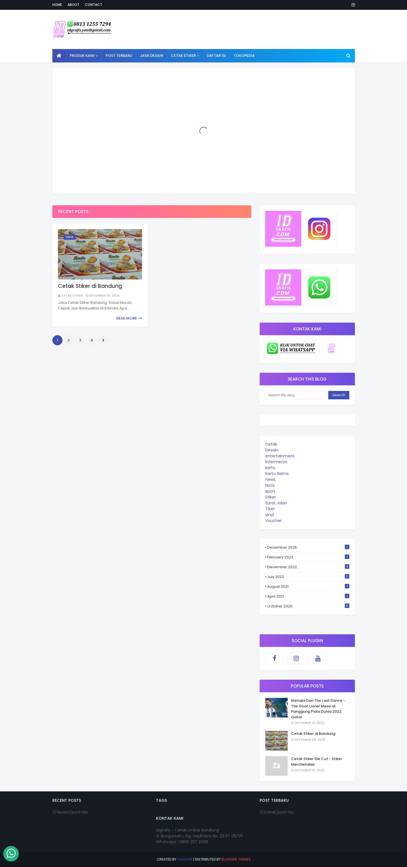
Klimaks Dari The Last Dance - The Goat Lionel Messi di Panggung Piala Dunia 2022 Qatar (318, 709)
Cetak (271, 444)
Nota (270, 485)
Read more (126, 318)
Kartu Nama (277, 473)
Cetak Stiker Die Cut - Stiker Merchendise (316, 761)
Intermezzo (276, 462)
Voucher (273, 520)
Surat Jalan (276, 503)
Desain (271, 450)
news (270, 479)
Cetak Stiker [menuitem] (183, 55)
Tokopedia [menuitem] (244, 55)
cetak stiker (72, 295)
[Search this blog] (296, 395)
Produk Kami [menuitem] (82, 55)
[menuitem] (59, 55)
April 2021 (308, 596)
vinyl (269, 515)
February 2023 (308, 557)
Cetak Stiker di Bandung (90, 286)
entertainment (279, 456)
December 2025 (308, 547)
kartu (270, 467)
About (73, 4)
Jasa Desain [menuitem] (151, 55)
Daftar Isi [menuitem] (216, 55)
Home (57, 4)
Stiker (270, 497)
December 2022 (308, 567)
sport (270, 491)
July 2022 (308, 576)
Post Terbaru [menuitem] (119, 55)
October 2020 (308, 606)
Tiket (270, 509)
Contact (93, 4)
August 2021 (308, 586)
